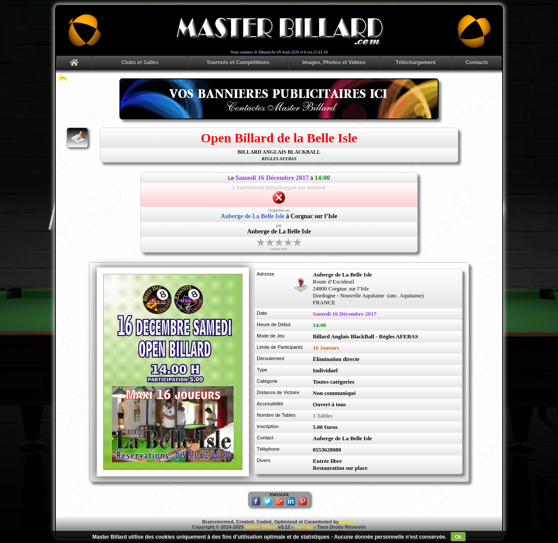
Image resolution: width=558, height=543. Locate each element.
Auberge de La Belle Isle (252, 216)
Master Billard (261, 527)
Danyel (348, 521)
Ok (458, 537)
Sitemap (303, 527)
